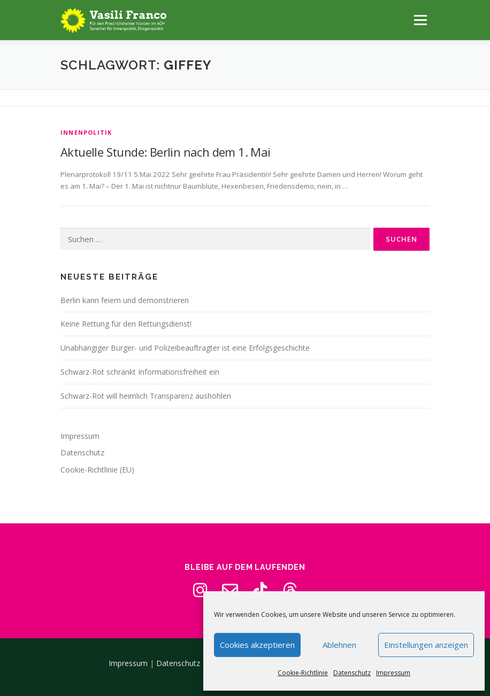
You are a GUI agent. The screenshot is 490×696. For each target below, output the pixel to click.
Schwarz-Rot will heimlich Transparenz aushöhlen (145, 396)
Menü (420, 20)
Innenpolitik (86, 132)
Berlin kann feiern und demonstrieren (124, 300)
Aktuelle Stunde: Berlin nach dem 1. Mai (165, 152)
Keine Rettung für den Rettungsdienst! (126, 324)
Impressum (393, 672)
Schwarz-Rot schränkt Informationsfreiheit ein (139, 372)
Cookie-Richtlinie (303, 672)
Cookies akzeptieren (257, 644)
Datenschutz (352, 672)
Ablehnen (339, 644)
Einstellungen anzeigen (426, 644)
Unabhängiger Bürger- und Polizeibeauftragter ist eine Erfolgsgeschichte (185, 348)
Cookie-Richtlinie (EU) (97, 470)
